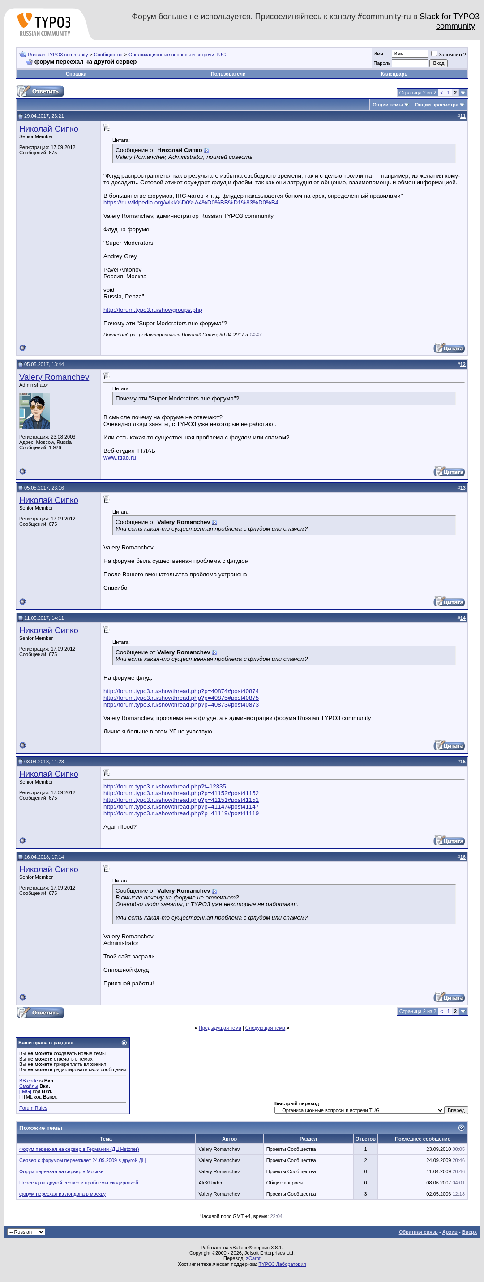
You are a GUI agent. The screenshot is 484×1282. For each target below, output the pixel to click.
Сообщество (108, 54)
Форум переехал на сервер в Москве (61, 1171)
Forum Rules (33, 1108)
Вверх (469, 1232)
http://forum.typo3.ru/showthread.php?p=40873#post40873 (181, 704)
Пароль (381, 63)
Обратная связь (418, 1232)
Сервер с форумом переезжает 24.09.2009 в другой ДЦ (82, 1160)
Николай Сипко (48, 128)
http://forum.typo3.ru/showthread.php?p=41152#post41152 (181, 793)
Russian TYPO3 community (58, 54)
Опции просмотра (436, 104)
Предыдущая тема (220, 1028)
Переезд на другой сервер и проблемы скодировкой (78, 1182)
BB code (28, 1080)
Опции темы (388, 104)
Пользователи (228, 74)
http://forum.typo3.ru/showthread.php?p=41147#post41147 (181, 806)
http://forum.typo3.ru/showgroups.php (152, 310)
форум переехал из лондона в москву (62, 1194)
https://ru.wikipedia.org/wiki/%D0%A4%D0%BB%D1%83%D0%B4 (190, 202)
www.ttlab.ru (119, 457)
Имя (378, 53)
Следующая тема (265, 1028)
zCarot (253, 1258)
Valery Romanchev (54, 377)
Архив (450, 1232)
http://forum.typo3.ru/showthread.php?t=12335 (164, 786)
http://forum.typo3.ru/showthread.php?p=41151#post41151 (181, 799)
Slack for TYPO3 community (450, 21)
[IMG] (25, 1091)
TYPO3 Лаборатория (282, 1264)
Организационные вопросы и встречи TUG (177, 54)
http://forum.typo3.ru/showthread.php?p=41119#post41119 (181, 813)
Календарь (394, 74)
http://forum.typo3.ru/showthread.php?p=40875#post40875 (181, 697)
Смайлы (28, 1086)
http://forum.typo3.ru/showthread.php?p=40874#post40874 (181, 691)
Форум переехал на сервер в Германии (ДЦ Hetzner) (79, 1149)
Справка (76, 74)
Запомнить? (448, 54)
